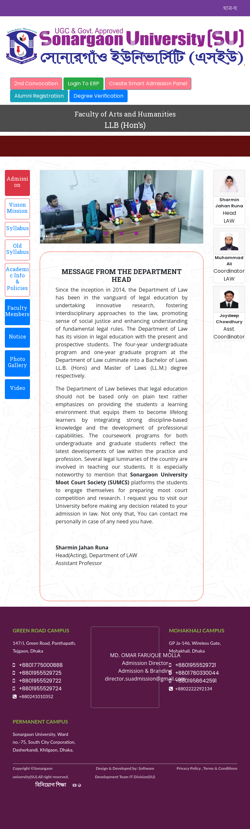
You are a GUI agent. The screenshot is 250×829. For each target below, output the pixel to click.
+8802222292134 (193, 688)
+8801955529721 (192, 665)
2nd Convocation (36, 83)
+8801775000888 (38, 665)
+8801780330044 (194, 673)
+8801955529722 (37, 680)
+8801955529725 (37, 673)
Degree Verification (98, 96)
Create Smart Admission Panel (148, 83)
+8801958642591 (193, 680)
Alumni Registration (39, 96)
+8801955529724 (37, 688)
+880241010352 (36, 696)
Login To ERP (83, 83)
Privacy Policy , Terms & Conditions (207, 768)
